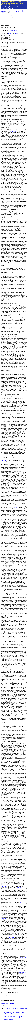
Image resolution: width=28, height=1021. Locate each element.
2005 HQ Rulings (10, 11)
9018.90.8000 (12, 131)
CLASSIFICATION (13, 30)
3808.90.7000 (12, 107)
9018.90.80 (16, 33)
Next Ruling (12, 15)
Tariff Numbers (9, 8)
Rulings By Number (10, 7)
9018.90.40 (22, 902)
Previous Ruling (4, 15)
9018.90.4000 (18, 887)
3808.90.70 (10, 33)
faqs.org (3, 7)
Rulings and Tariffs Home (12, 10)
